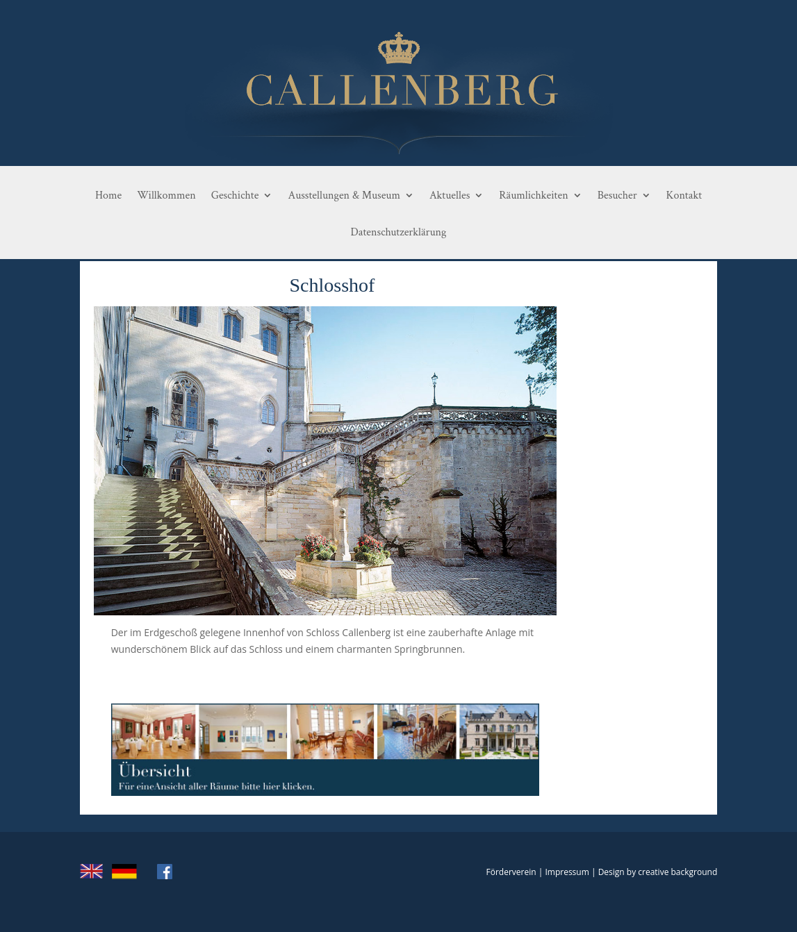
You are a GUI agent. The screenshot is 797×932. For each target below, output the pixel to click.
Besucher (617, 196)
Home (108, 196)
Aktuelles (449, 196)
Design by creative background (658, 872)
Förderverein (511, 872)
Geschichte (235, 196)
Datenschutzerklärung (399, 233)
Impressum (567, 872)
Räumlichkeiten (533, 196)
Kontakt (684, 196)
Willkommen (166, 196)
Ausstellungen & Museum (344, 196)
